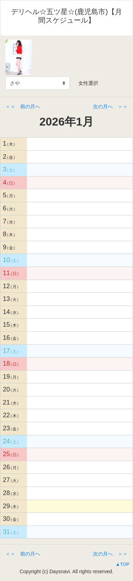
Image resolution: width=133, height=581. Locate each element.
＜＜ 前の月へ (22, 106)
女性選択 (85, 83)
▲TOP (122, 564)
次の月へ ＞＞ (110, 106)
